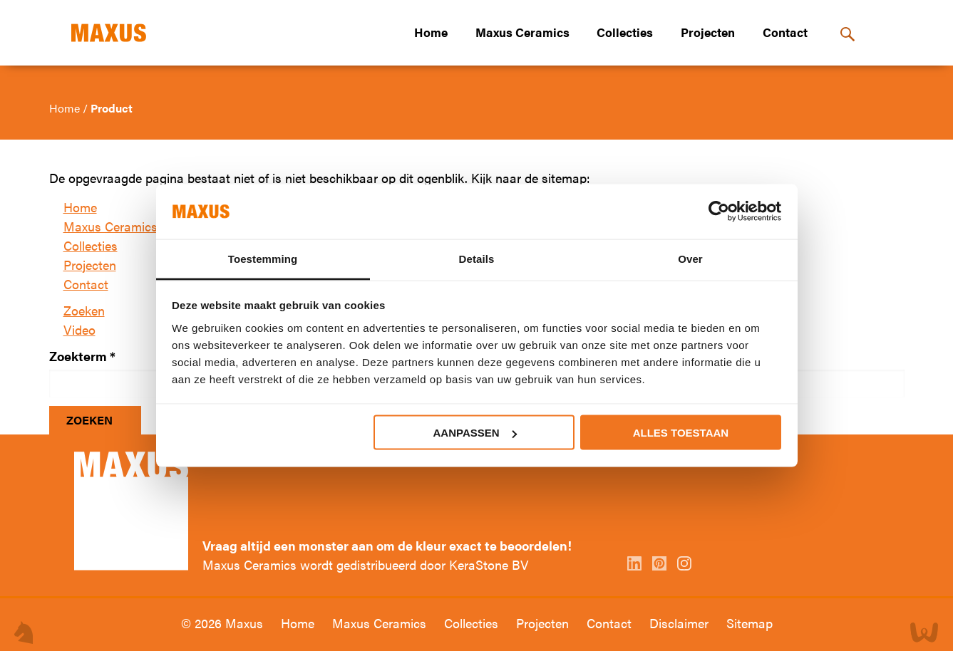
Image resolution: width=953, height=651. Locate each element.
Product (112, 108)
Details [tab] (477, 258)
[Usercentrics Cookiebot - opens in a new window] (718, 211)
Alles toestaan (680, 433)
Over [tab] (690, 258)
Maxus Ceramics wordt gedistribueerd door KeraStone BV (365, 564)
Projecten (708, 32)
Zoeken (84, 310)
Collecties (625, 32)
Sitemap (749, 623)
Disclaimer (680, 623)
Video (79, 329)
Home (431, 32)
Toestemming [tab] (263, 258)
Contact (785, 32)
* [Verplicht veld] (112, 356)
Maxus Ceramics (522, 32)
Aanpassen (475, 433)
